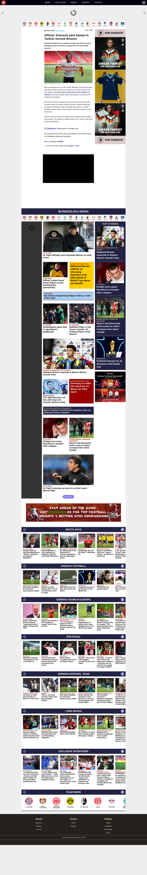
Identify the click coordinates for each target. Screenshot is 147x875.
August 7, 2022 (73, 176)
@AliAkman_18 (53, 158)
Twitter (108, 853)
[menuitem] (22, 3)
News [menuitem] (47, 3)
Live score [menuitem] (60, 3)
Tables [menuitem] (73, 3)
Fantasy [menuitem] (86, 3)
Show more (68, 527)
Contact (38, 856)
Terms (73, 853)
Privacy (73, 856)
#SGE (61, 171)
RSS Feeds (108, 859)
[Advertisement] (73, 35)
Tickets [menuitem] (98, 3)
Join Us (38, 859)
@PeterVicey (59, 61)
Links (108, 862)
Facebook (108, 856)
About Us (39, 853)
